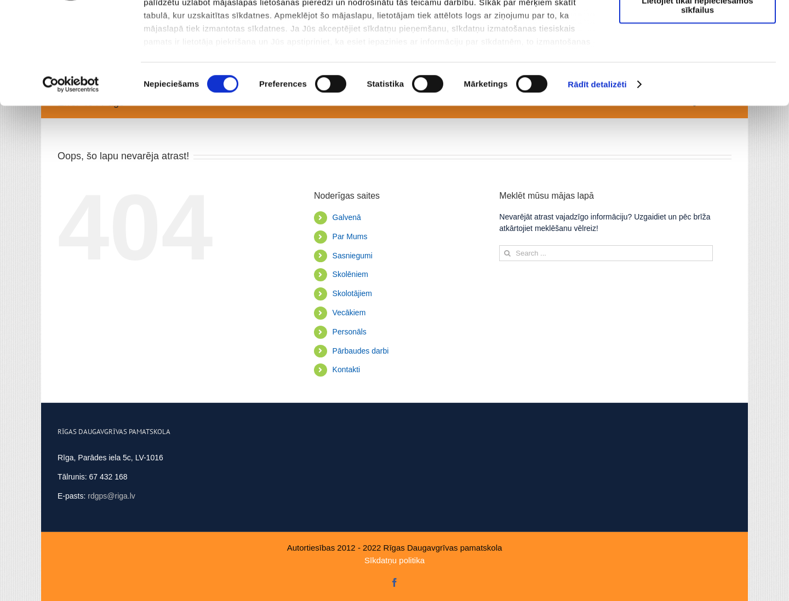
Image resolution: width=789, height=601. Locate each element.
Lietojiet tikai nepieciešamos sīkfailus (697, 95)
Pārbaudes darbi (361, 350)
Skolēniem (350, 274)
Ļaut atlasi (697, 59)
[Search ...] (606, 253)
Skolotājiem (352, 293)
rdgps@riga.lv (111, 496)
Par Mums (350, 236)
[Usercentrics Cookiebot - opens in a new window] (71, 175)
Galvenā (347, 217)
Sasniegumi (353, 255)
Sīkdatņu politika (394, 560)
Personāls (350, 331)
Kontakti (347, 369)
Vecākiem (349, 312)
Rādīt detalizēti (597, 175)
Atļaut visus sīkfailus (697, 27)
